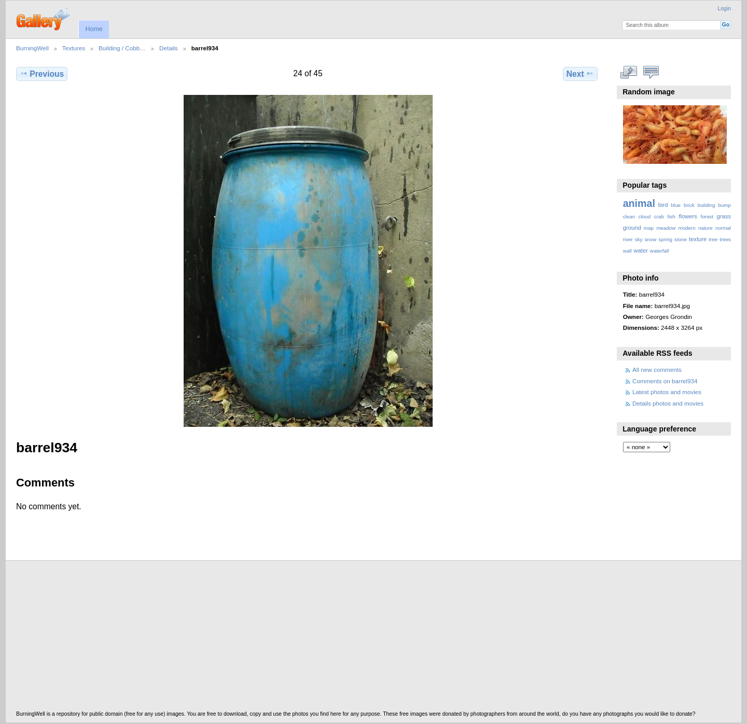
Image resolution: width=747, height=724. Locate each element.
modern (686, 228)
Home (93, 29)
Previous (42, 73)
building (706, 205)
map (649, 228)
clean (629, 216)
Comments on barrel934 (664, 381)
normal (723, 228)
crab (659, 216)
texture (698, 239)
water (641, 250)
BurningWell (32, 48)
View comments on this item (651, 72)
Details (168, 48)
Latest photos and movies (666, 391)
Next (580, 73)
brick (689, 205)
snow (650, 239)
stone (680, 239)
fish (671, 216)
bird (663, 205)
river (628, 239)
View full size (628, 72)
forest (706, 216)
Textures (73, 48)
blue (676, 205)
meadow (665, 228)
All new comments (657, 369)
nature (705, 228)
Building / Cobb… (122, 48)
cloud (645, 216)
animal (639, 203)
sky (639, 239)
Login (724, 8)
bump (724, 205)
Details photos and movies (667, 403)
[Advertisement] (327, 638)
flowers (688, 216)
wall (627, 251)
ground (632, 228)
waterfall (659, 251)
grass (724, 216)
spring (665, 239)
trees (725, 239)
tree (713, 239)
